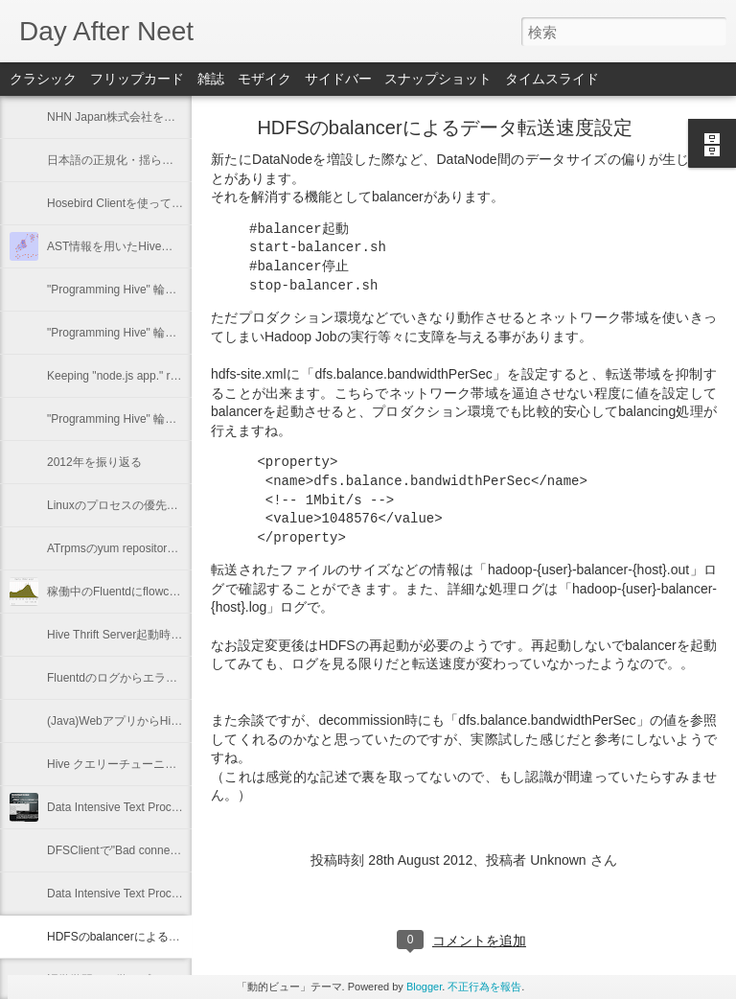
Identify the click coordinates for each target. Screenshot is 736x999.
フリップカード (137, 78)
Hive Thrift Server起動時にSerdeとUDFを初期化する (182, 634)
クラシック (43, 78)
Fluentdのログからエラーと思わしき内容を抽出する (181, 678)
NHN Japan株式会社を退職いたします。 (151, 117)
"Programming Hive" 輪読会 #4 (125, 289)
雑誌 (210, 78)
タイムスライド (552, 78)
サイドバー (338, 78)
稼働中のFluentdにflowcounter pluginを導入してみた (181, 591)
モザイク (264, 78)
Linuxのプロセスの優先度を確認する (141, 505)
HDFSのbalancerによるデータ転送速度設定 (159, 936)
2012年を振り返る (94, 462)
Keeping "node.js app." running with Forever (159, 376)
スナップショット (438, 78)
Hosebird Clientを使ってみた (121, 203)
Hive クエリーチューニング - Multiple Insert (158, 764)
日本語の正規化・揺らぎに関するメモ (144, 160)
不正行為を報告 (484, 986)
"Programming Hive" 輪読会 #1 (125, 419)
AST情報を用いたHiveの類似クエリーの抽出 (161, 246)
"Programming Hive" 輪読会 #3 (125, 332)
